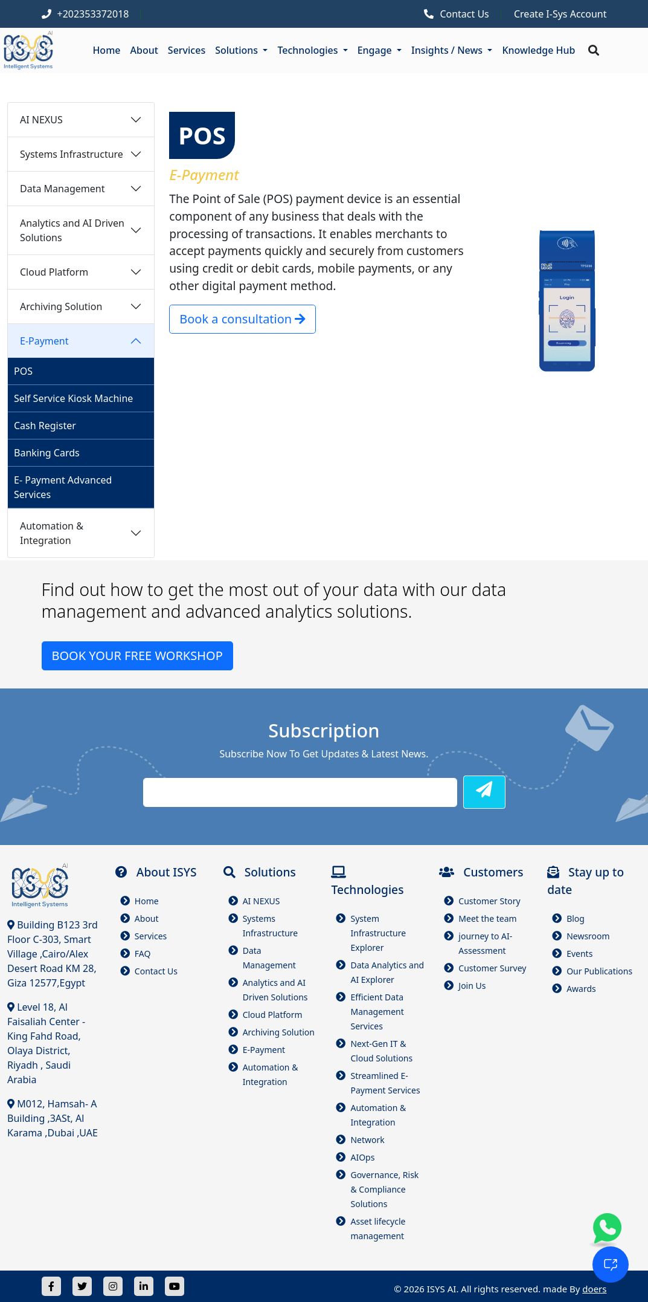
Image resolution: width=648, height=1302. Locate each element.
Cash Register (45, 425)
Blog (575, 918)
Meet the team (487, 918)
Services (186, 50)
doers (594, 1289)
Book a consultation (242, 319)
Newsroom (588, 936)
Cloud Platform (54, 272)
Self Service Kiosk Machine (73, 398)
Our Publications (599, 971)
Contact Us (464, 14)
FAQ (143, 953)
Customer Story (489, 901)
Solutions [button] (237, 50)
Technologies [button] (308, 50)
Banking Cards (47, 452)
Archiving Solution (61, 306)
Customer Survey (492, 968)
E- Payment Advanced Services (63, 487)
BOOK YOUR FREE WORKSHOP (137, 655)
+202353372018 (93, 14)
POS (23, 371)
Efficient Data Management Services (376, 1011)
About (144, 50)
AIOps (362, 1157)
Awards (581, 988)
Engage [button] (376, 50)
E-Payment (44, 341)
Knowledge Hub (538, 50)
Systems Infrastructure (71, 154)
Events (579, 953)
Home (106, 50)
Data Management (62, 188)
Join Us (472, 985)
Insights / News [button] (448, 50)
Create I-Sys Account (560, 14)
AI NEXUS (41, 119)
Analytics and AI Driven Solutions (72, 230)
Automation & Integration (51, 533)
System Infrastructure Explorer (378, 933)
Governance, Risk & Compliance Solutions (384, 1189)
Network (367, 1139)
